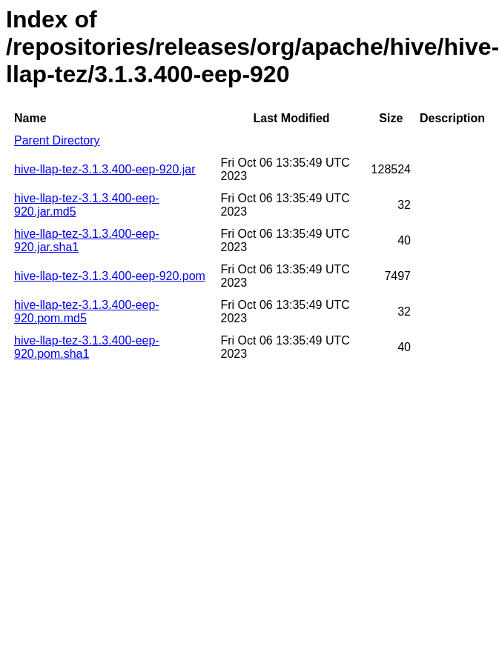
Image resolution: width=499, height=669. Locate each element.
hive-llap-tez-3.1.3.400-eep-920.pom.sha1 (86, 347)
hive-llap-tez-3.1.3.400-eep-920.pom (109, 276)
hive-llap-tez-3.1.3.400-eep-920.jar (105, 169)
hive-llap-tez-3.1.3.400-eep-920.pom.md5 (86, 311)
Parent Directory (57, 140)
